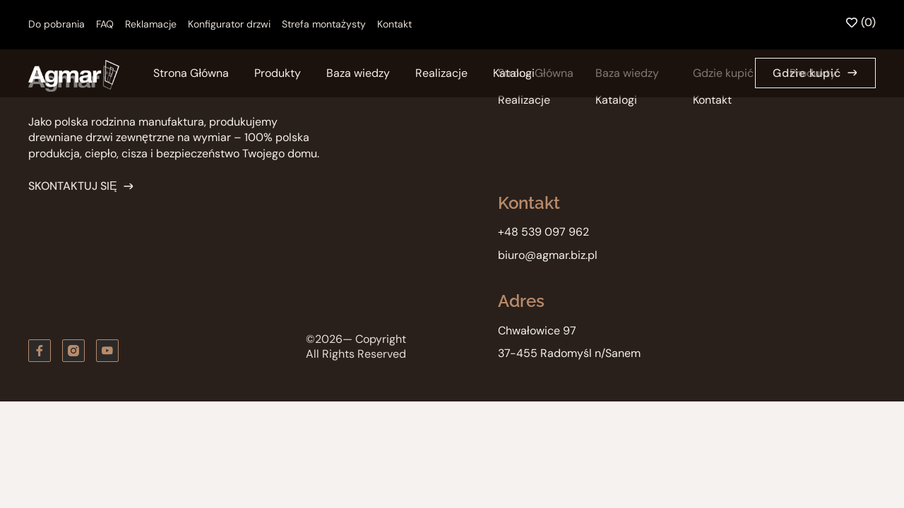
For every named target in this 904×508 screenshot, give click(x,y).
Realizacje (441, 73)
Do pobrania (56, 24)
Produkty (277, 73)
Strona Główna (191, 73)
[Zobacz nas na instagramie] (73, 350)
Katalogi (514, 73)
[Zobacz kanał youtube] (107, 350)
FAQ (105, 24)
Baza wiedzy (358, 73)
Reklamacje (151, 24)
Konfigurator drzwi (229, 24)
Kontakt (394, 24)
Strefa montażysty (324, 24)
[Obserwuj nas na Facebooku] (39, 350)
